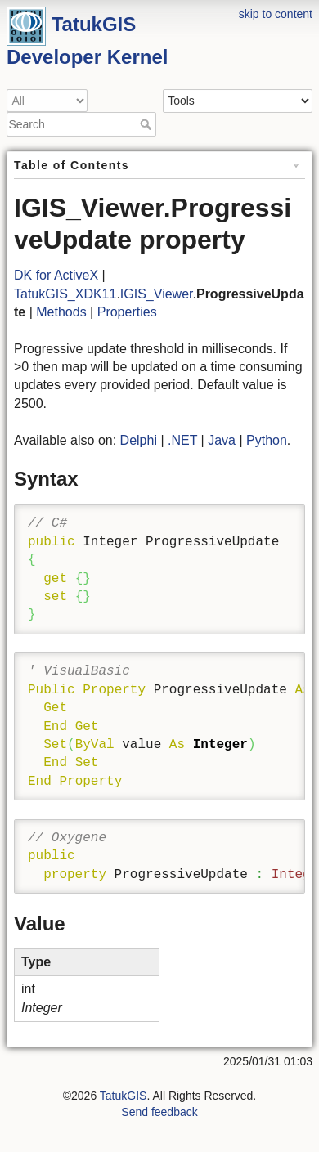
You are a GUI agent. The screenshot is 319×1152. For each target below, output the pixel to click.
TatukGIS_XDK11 (65, 294)
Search (147, 124)
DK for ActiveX (56, 275)
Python (266, 440)
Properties (127, 312)
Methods (61, 312)
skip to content (275, 13)
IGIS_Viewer (156, 294)
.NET (182, 440)
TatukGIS (123, 1095)
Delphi (138, 440)
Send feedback (159, 1111)
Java (222, 440)
